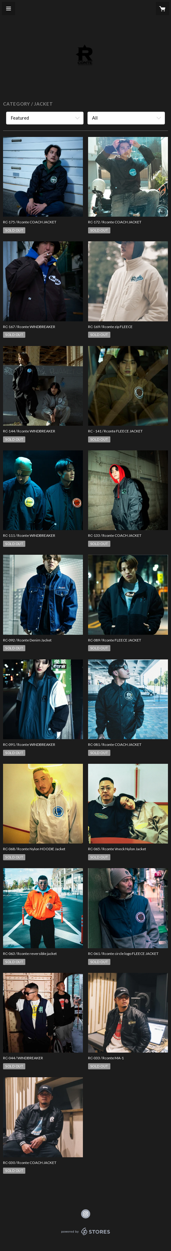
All (95, 118)
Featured (20, 118)
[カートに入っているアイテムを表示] (162, 8)
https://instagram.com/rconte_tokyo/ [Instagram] (85, 1213)
